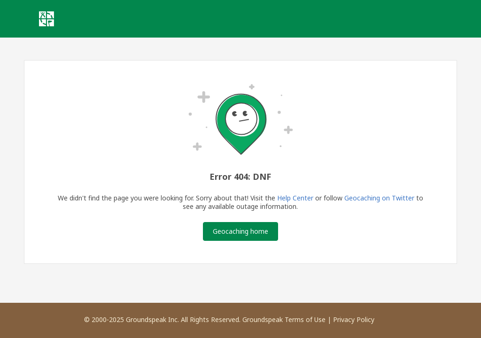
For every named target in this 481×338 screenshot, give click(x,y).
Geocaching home (240, 231)
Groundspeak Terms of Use (284, 319)
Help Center (295, 197)
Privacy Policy (353, 319)
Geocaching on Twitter (379, 197)
